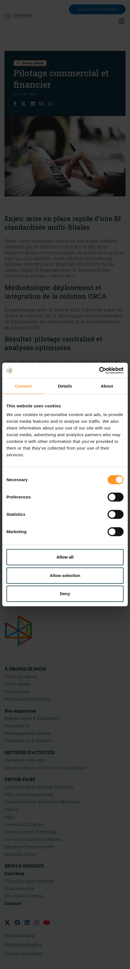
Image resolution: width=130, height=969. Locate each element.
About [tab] (107, 386)
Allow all (65, 557)
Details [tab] (65, 386)
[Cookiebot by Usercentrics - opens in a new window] (99, 370)
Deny (65, 593)
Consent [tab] (23, 386)
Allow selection (65, 575)
